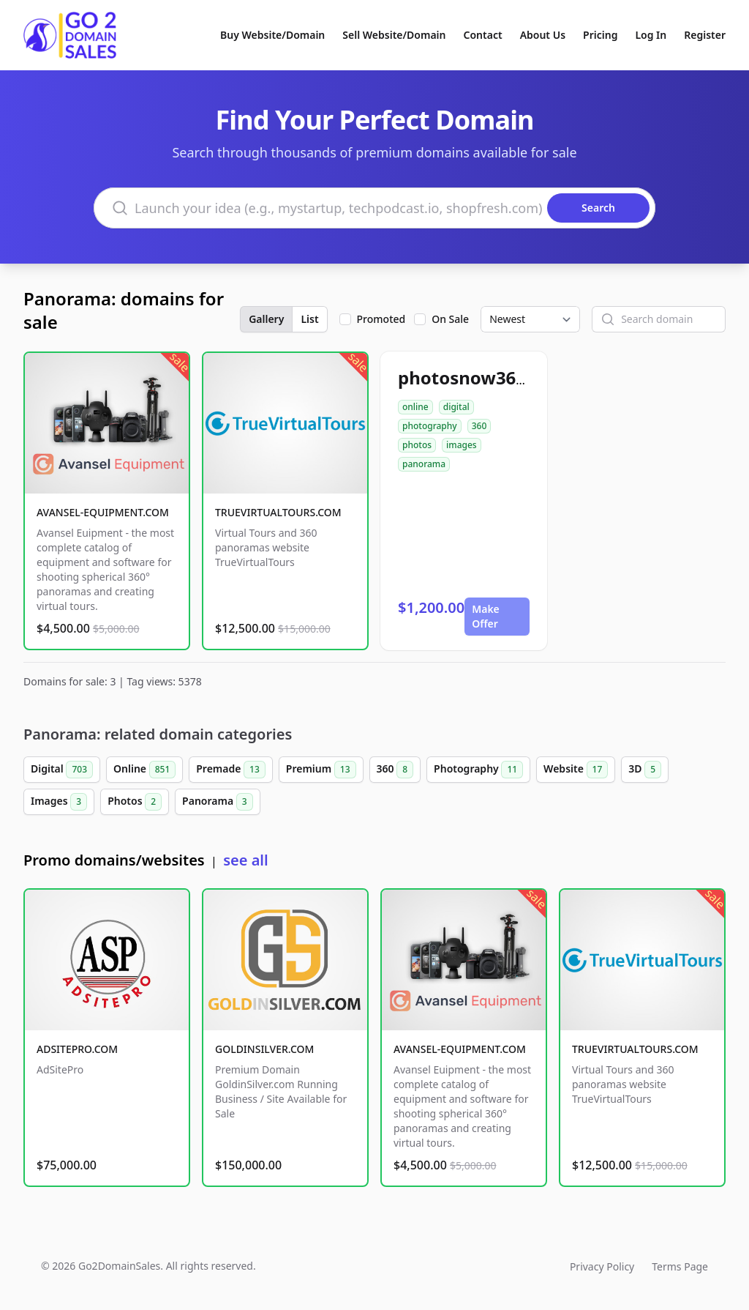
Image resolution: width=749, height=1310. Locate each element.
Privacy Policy (602, 1266)
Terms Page (680, 1266)
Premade (231, 769)
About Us (542, 35)
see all (245, 860)
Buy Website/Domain (272, 35)
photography (429, 426)
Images (59, 802)
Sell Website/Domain (393, 35)
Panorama (217, 802)
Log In (650, 35)
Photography (478, 769)
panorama (423, 464)
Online (144, 769)
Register (705, 35)
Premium (321, 769)
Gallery (266, 319)
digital (456, 407)
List (309, 319)
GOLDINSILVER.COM (264, 1049)
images (461, 445)
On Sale (450, 319)
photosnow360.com (483, 377)
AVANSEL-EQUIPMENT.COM (103, 512)
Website (575, 769)
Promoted (381, 319)
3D (644, 769)
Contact (483, 35)
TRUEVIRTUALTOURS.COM (278, 512)
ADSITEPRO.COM (77, 1049)
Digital (62, 769)
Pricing (600, 35)
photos (417, 445)
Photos (135, 802)
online (415, 407)
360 (479, 426)
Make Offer (486, 616)
